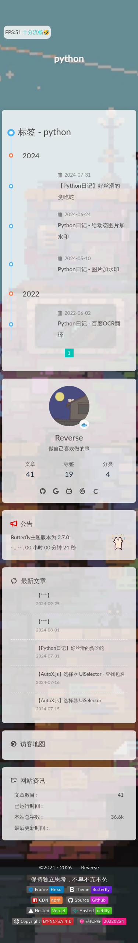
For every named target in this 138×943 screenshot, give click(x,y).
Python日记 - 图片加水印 (88, 269)
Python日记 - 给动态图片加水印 (91, 231)
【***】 (44, 595)
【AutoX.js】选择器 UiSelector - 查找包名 (80, 674)
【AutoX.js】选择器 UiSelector (69, 700)
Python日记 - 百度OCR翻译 (89, 329)
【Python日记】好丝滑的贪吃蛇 (89, 191)
